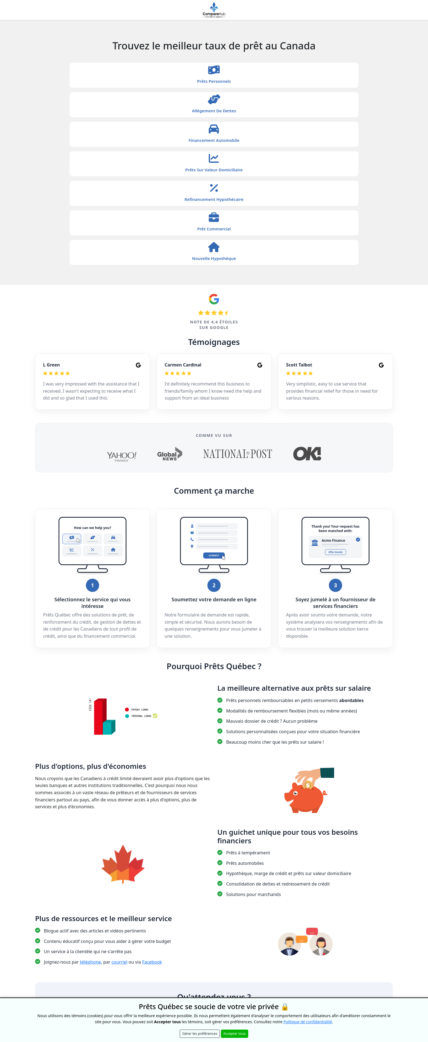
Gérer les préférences (199, 1033)
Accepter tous (234, 1033)
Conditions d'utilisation (255, 913)
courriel (120, 828)
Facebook (152, 828)
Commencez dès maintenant (214, 880)
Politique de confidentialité (212, 913)
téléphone (90, 828)
